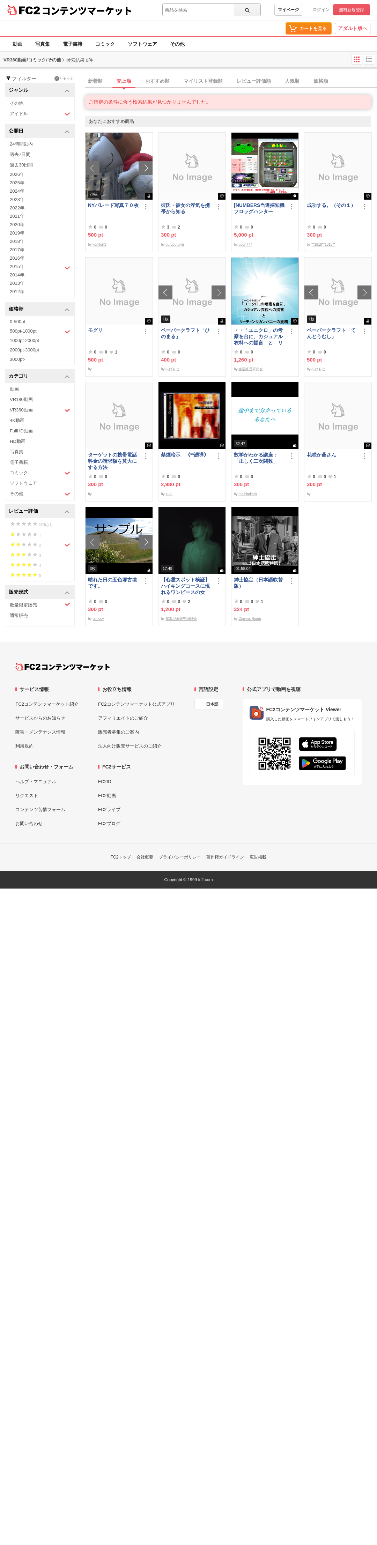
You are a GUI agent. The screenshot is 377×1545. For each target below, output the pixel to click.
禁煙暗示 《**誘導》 (185, 455)
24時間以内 (21, 144)
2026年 (17, 174)
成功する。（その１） (331, 205)
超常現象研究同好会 (181, 619)
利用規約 (24, 746)
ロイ (168, 494)
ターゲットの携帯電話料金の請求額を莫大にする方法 (112, 461)
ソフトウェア (142, 44)
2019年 (17, 233)
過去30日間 (21, 165)
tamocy (98, 619)
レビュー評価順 (254, 81)
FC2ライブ (109, 809)
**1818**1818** (323, 244)
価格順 (320, 81)
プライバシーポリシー (180, 857)
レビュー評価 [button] (39, 511)
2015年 (40, 267)
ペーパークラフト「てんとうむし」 (331, 333)
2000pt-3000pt (24, 349)
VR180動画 (21, 399)
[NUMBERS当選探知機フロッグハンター (259, 208)
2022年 (17, 207)
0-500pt (17, 321)
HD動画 (17, 441)
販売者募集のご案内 (118, 732)
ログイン (321, 9)
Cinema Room (249, 619)
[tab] (231, 81)
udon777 (245, 244)
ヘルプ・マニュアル (35, 781)
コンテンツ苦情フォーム (40, 809)
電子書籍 (72, 44)
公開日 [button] (39, 131)
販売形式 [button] (39, 592)
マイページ (288, 9)
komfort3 (99, 244)
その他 (177, 44)
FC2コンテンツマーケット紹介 (47, 704)
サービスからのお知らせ (40, 718)
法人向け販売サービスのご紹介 (130, 746)
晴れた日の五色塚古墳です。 (112, 583)
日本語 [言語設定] (212, 704)
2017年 (17, 249)
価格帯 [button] (39, 309)
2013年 (17, 283)
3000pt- (17, 359)
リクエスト (26, 795)
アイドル (40, 114)
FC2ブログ (109, 823)
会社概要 (144, 857)
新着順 (95, 81)
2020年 (17, 224)
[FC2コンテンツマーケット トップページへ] (62, 666)
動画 (17, 44)
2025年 (17, 182)
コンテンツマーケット (87, 10)
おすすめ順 (157, 81)
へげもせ (172, 369)
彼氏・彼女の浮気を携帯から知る (185, 208)
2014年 (17, 274)
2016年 (17, 258)
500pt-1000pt (40, 331)
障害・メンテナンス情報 (40, 732)
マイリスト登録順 (203, 81)
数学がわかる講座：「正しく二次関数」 (256, 458)
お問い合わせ (29, 823)
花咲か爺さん (321, 455)
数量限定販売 (40, 605)
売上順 (124, 81)
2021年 (17, 216)
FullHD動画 (21, 430)
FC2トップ (121, 857)
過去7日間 (20, 154)
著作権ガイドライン (225, 857)
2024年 (17, 191)
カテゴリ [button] (39, 376)
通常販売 (19, 615)
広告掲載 (258, 857)
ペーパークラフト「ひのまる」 (185, 333)
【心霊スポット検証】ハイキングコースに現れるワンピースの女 (185, 586)
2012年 (17, 291)
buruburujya (174, 244)
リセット (64, 78)
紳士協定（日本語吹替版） (258, 583)
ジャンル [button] (39, 90)
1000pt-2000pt (24, 340)
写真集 (42, 44)
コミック (105, 44)
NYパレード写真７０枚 (113, 205)
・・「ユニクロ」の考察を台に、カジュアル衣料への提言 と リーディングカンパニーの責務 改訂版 (258, 336)
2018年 (17, 241)
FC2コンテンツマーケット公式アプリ (136, 704)
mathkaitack (247, 494)
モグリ (95, 330)
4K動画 (17, 420)
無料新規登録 (351, 9)
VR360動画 (40, 410)
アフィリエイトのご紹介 (123, 718)
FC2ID (104, 781)
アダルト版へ (352, 28)
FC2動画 (107, 795)
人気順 (292, 81)
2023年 (17, 199)
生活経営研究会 (250, 369)
